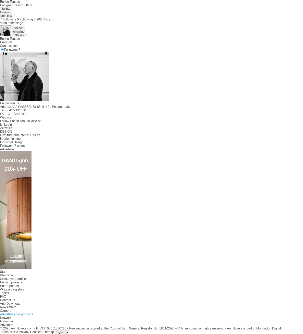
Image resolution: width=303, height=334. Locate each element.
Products (6, 42)
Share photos (9, 286)
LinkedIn (6, 124)
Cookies (36, 332)
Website (5, 117)
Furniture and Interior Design (20, 135)
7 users (19, 145)
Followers (12, 49)
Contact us (7, 300)
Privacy (24, 332)
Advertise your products (16, 314)
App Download (10, 303)
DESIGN (6, 131)
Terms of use (9, 332)
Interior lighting (10, 138)
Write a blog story (12, 289)
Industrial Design (11, 142)
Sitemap (48, 332)
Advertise (6, 325)
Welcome (6, 275)
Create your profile (13, 278)
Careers (5, 310)
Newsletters (8, 307)
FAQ (3, 296)
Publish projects (11, 282)
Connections (9, 45)
